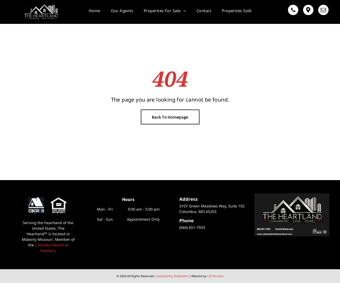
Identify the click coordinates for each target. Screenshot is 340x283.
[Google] (308, 10)
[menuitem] (94, 11)
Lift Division (215, 276)
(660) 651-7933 (192, 227)
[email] (323, 10)
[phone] (293, 10)
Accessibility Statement (172, 276)
